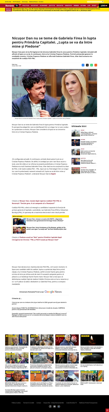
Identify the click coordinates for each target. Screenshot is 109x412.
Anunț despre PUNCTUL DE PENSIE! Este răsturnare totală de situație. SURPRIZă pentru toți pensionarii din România (38, 308)
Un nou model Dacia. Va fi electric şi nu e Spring (91, 365)
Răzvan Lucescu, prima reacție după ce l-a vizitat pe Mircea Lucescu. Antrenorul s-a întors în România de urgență (66, 366)
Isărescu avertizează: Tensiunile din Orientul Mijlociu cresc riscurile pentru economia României (16, 348)
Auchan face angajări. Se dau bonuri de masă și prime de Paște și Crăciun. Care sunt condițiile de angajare (89, 171)
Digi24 (53, 174)
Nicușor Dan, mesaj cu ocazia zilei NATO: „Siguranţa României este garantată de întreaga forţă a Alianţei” (45, 219)
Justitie (52, 5)
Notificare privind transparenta (88, 402)
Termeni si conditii (28, 402)
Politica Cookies (16, 402)
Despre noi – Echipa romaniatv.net (54, 402)
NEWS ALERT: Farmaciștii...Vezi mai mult (91, 383)
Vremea (76, 5)
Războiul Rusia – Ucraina (36, 1)
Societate (34, 5)
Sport (94, 5)
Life (88, 5)
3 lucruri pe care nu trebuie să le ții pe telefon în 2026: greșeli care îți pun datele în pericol (39, 303)
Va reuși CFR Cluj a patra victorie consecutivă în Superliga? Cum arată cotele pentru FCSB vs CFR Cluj (16, 391)
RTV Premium (16, 1)
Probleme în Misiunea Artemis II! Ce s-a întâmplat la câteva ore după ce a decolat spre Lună (41, 348)
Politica (25, 5)
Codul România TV (71, 402)
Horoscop (25, 1)
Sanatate (68, 5)
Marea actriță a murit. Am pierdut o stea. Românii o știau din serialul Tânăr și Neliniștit (91, 348)
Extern (83, 5)
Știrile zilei (8, 1)
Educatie (60, 5)
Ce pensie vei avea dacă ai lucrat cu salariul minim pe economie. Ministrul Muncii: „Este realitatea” (66, 384)
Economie (43, 5)
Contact (39, 402)
